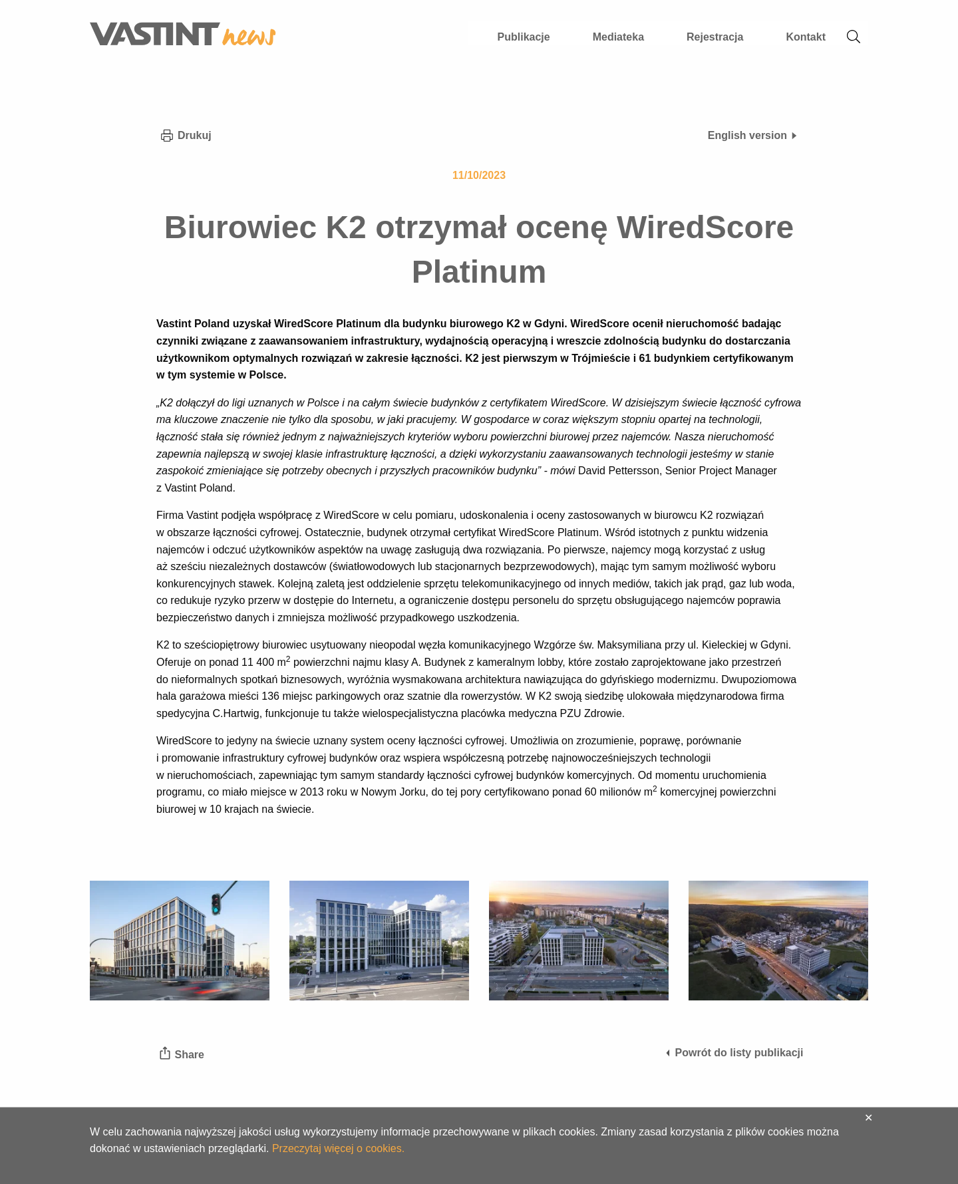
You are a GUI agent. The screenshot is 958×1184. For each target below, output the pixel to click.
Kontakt (806, 37)
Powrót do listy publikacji (734, 1052)
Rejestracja (715, 37)
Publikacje (524, 37)
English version (753, 135)
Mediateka (618, 37)
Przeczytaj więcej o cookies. (338, 1148)
